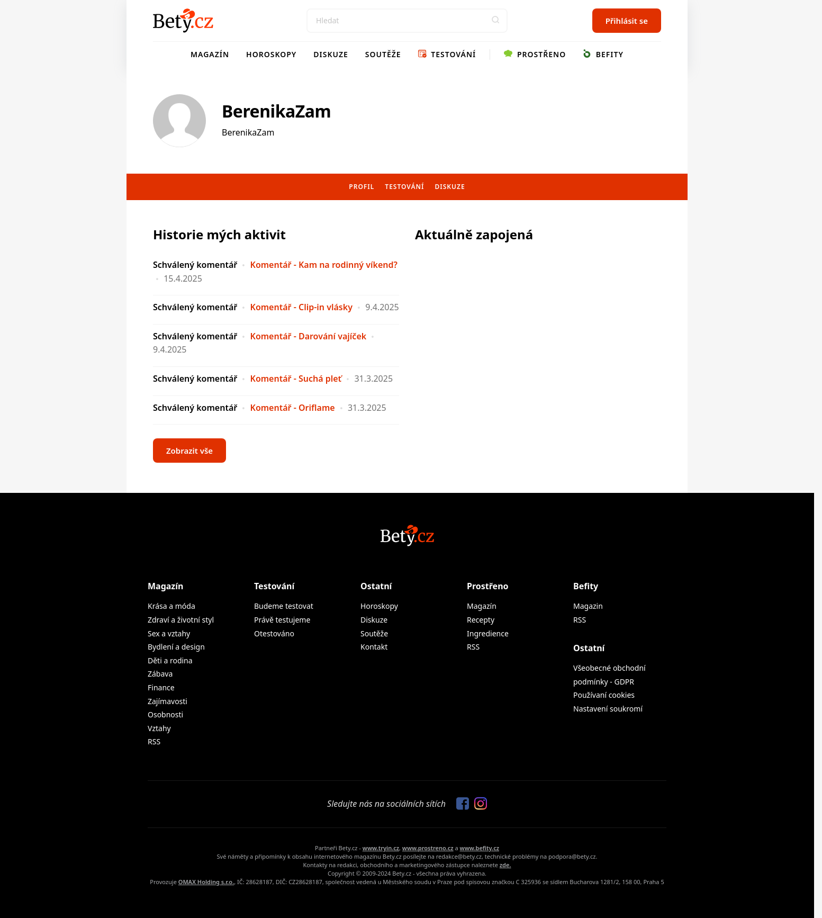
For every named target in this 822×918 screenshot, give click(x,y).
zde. (505, 865)
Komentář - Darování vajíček (308, 336)
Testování (447, 54)
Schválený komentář (195, 265)
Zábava (160, 674)
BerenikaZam (276, 111)
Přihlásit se (627, 20)
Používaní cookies (604, 695)
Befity (603, 54)
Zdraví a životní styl (181, 620)
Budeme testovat (283, 606)
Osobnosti (165, 714)
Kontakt (373, 647)
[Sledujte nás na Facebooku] (460, 804)
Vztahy (159, 728)
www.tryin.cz (381, 848)
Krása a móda (171, 606)
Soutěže (383, 54)
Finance (161, 687)
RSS (154, 741)
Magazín (210, 54)
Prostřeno (535, 54)
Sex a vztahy (169, 633)
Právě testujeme (282, 620)
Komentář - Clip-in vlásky (301, 307)
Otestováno (274, 633)
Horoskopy (271, 54)
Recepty (480, 620)
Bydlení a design (176, 647)
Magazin (588, 606)
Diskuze (330, 54)
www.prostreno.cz (428, 848)
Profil (361, 186)
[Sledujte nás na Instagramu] (478, 804)
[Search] (407, 20)
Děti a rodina (170, 660)
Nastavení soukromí (608, 709)
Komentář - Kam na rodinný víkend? (324, 265)
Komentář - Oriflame (292, 407)
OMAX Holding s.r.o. (206, 882)
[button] (495, 20)
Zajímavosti (167, 701)
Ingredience (488, 633)
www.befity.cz (479, 848)
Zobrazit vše (189, 450)
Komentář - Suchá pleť (296, 378)
